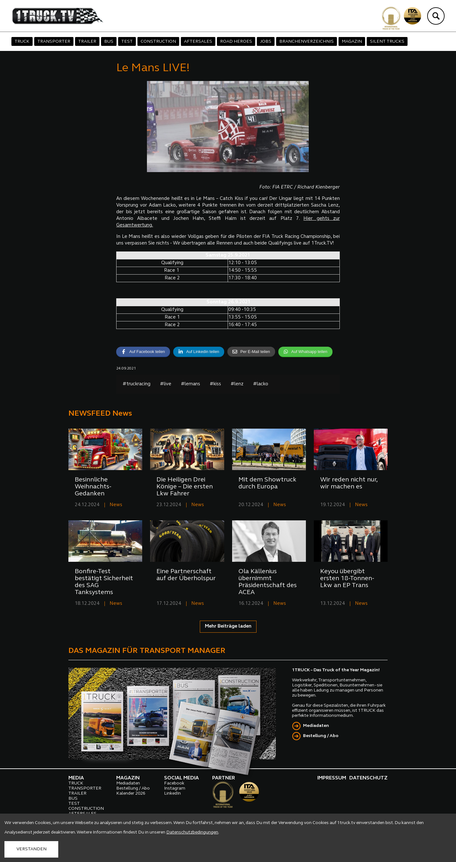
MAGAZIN (352, 41)
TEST (127, 41)
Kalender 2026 (130, 793)
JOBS (265, 41)
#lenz (237, 384)
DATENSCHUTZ (368, 778)
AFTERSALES (198, 41)
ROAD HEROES (236, 41)
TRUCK (22, 41)
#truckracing (136, 384)
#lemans (190, 384)
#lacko (260, 384)
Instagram (174, 788)
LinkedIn (172, 793)
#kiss (215, 384)
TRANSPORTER (53, 41)
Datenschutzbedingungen (192, 832)
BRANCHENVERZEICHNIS (306, 41)
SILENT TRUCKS (387, 41)
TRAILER (87, 41)
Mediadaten (316, 725)
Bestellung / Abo (321, 736)
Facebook (174, 783)
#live (165, 384)
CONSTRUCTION (158, 41)
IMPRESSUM (331, 778)
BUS (108, 41)
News (116, 505)
